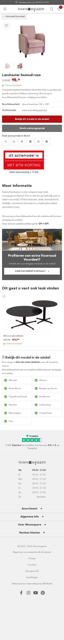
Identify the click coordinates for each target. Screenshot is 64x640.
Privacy (32, 558)
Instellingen (32, 577)
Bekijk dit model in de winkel (32, 119)
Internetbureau (34, 584)
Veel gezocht (32, 571)
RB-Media (47, 584)
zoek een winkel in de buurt (30, 271)
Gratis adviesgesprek (32, 128)
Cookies (32, 565)
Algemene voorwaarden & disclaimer (32, 552)
